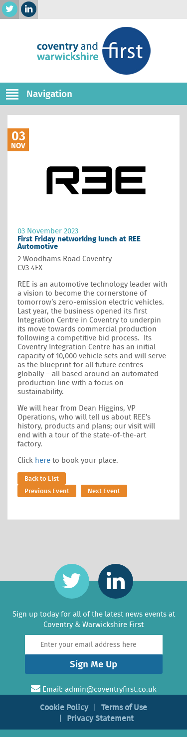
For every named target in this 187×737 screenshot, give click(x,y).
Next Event (104, 491)
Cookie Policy (64, 707)
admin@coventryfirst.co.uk (111, 689)
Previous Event (46, 491)
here (42, 460)
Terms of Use (124, 707)
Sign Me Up (93, 664)
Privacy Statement (100, 718)
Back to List (41, 478)
